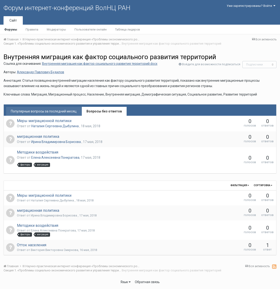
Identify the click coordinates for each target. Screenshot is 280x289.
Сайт (13, 20)
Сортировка (263, 185)
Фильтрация (239, 185)
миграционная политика (38, 136)
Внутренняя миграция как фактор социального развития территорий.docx (99, 64)
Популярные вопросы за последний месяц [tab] (44, 111)
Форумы (10, 29)
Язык (126, 282)
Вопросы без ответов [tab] (104, 111)
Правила (32, 29)
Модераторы (56, 29)
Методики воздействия (37, 152)
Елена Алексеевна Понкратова (55, 157)
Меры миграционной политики (44, 121)
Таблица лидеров (127, 29)
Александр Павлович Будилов (40, 72)
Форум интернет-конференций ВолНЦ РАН (67, 8)
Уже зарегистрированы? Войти (251, 6)
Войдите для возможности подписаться (211, 64)
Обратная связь (147, 282)
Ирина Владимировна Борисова (56, 142)
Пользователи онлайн (90, 29)
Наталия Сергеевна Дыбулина (55, 126)
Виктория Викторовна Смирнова (54, 250)
